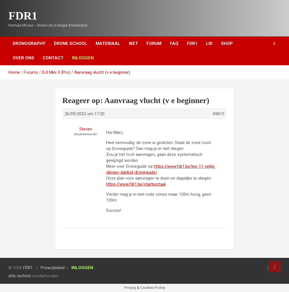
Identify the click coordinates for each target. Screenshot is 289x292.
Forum (153, 43)
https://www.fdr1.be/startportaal (136, 184)
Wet (133, 43)
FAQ (174, 43)
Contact (53, 57)
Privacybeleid (53, 267)
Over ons (23, 57)
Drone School (70, 43)
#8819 (218, 113)
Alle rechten (19, 275)
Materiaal (108, 43)
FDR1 (22, 15)
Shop (227, 43)
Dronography (29, 43)
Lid (209, 43)
